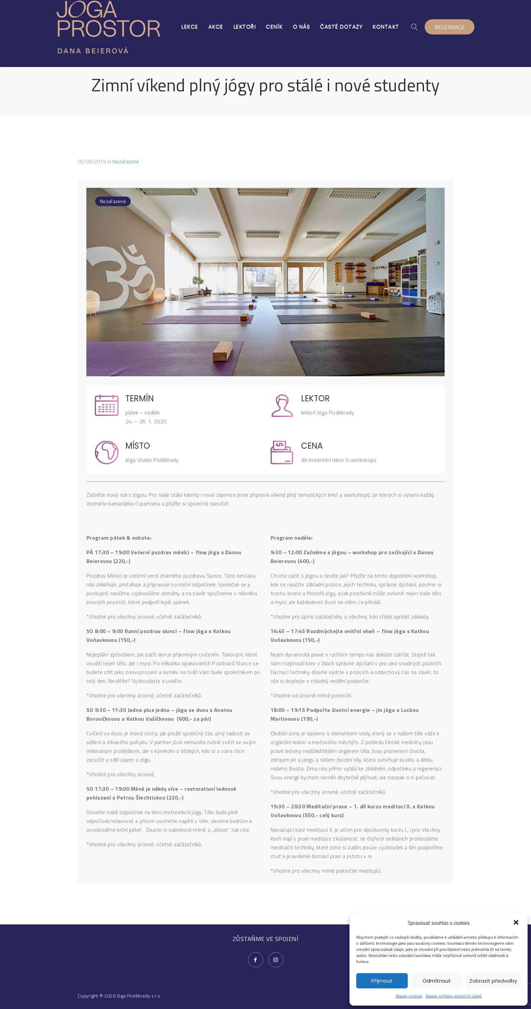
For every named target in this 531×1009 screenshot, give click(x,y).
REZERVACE (450, 27)
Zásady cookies (409, 996)
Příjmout (381, 980)
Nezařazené (125, 161)
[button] (517, 923)
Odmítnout (437, 980)
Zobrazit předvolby (493, 980)
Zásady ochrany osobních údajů (454, 996)
